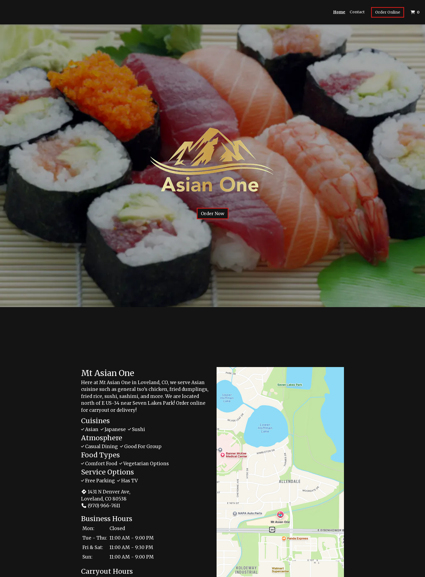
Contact (357, 11)
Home (339, 11)
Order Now (212, 213)
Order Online (387, 12)
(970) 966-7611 (100, 506)
